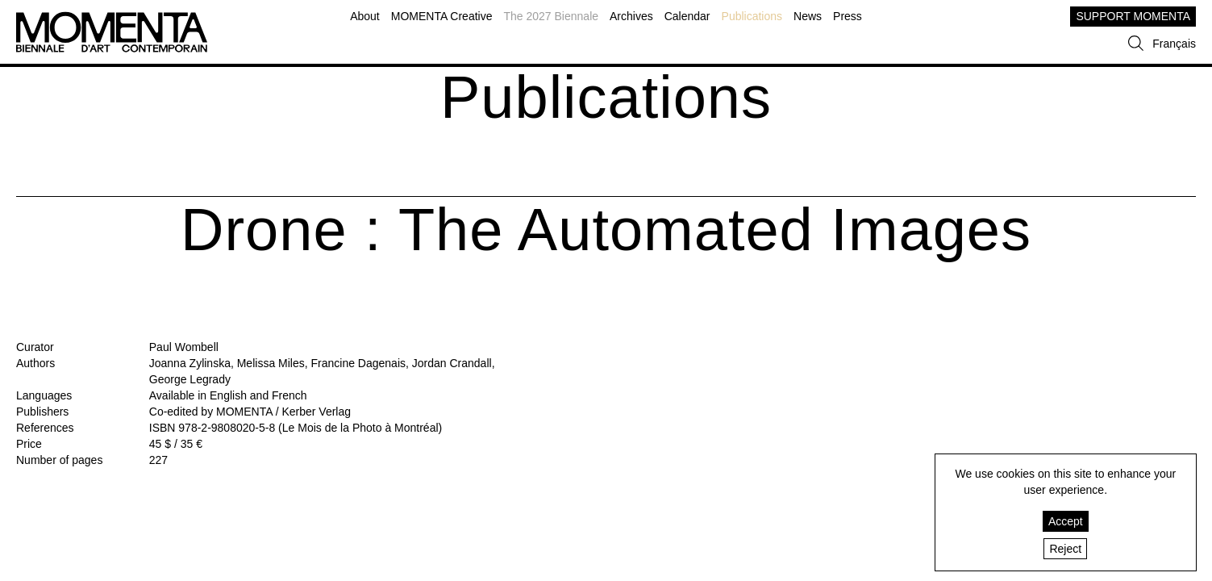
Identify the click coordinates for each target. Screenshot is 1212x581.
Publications (752, 16)
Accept (1065, 521)
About (365, 16)
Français (1174, 43)
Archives (631, 16)
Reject (1065, 548)
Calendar (687, 16)
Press (847, 16)
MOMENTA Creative (442, 16)
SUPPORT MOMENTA (1133, 16)
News (807, 16)
